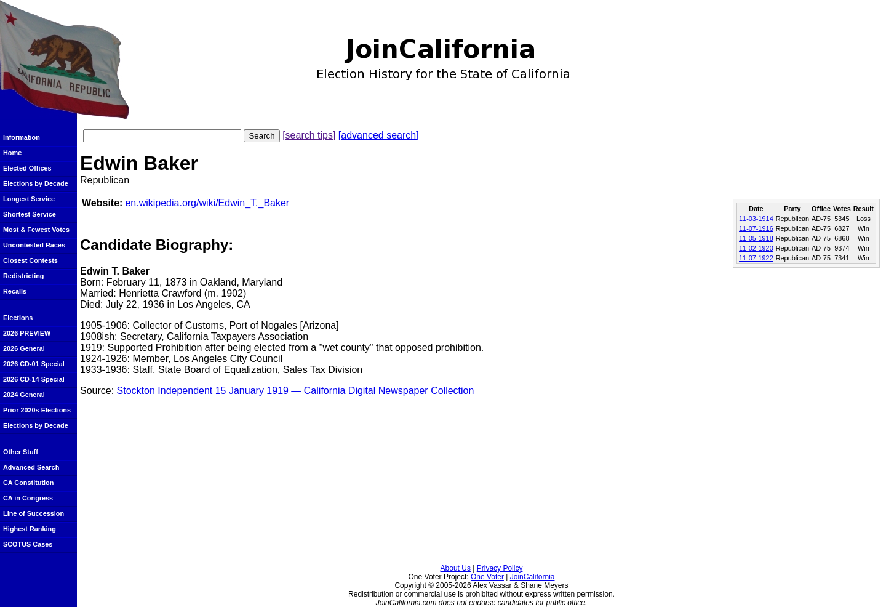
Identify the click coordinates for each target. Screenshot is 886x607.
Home (12, 152)
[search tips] (308, 135)
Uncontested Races (34, 245)
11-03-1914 (756, 218)
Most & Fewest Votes (36, 229)
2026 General (24, 348)
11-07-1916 (756, 228)
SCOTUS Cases (27, 544)
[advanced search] (378, 135)
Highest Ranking (29, 529)
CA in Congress (28, 498)
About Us (456, 568)
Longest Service (29, 199)
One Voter (487, 577)
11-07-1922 (756, 258)
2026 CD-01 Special (34, 364)
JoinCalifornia (532, 577)
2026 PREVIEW (26, 333)
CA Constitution (28, 482)
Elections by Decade (35, 183)
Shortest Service (29, 214)
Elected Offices (27, 168)
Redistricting (23, 275)
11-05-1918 (756, 238)
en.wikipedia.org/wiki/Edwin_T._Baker (207, 203)
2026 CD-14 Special (34, 379)
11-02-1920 (756, 248)
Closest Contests (30, 260)
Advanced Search (31, 467)
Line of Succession (33, 513)
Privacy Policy (500, 568)
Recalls (14, 291)
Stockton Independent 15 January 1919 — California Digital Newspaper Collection (295, 390)
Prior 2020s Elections (37, 410)
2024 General (24, 394)
